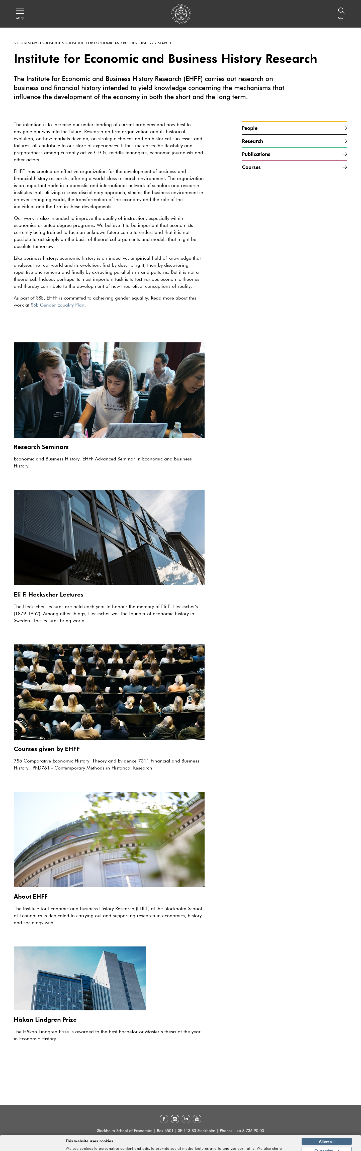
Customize (326, 1134)
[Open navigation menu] (20, 14)
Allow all (326, 1125)
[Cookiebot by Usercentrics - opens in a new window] (32, 1144)
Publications (294, 154)
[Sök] (341, 14)
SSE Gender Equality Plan (57, 305)
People (294, 128)
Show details (279, 1144)
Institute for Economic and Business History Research (120, 43)
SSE (16, 43)
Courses (294, 167)
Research (32, 43)
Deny (326, 1143)
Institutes (55, 43)
